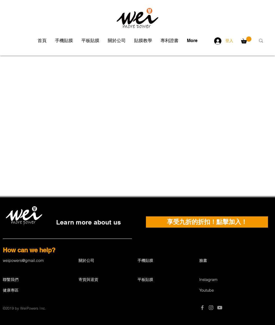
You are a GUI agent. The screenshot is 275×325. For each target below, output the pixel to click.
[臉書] (219, 261)
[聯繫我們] (23, 280)
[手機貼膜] (157, 261)
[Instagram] (219, 280)
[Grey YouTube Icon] (220, 308)
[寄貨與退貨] (102, 280)
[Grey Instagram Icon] (211, 308)
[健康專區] (26, 290)
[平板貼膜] (157, 280)
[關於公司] (98, 261)
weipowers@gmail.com (23, 260)
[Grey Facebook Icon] (202, 308)
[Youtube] (219, 290)
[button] (64, 40)
